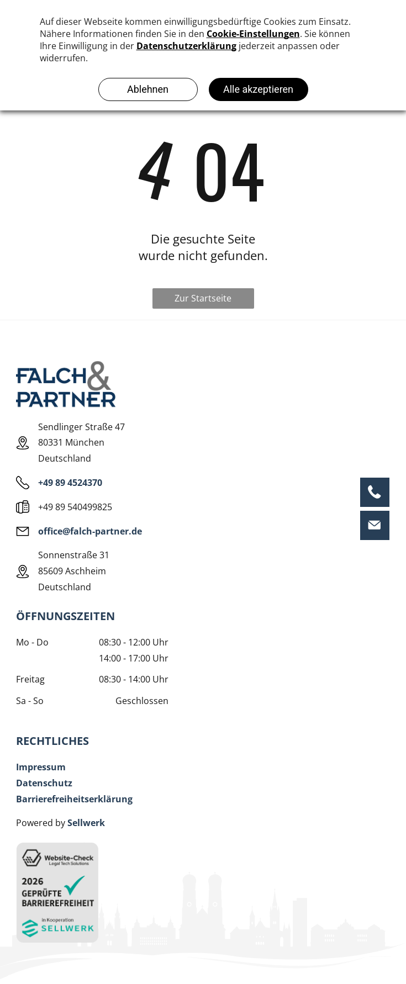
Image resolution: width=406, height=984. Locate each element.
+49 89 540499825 (75, 507)
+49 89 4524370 (70, 483)
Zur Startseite (203, 298)
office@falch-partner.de (90, 531)
